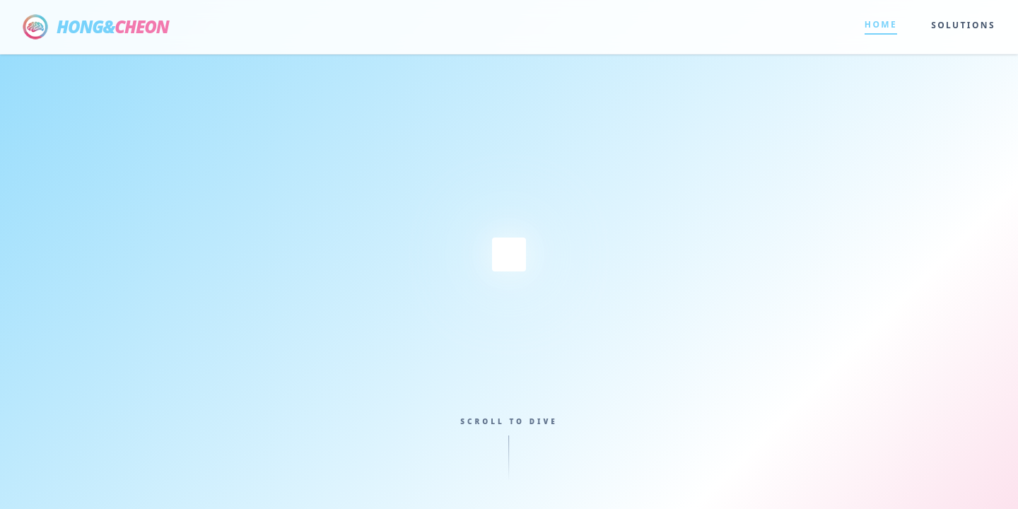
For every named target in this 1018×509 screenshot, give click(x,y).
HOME (881, 24)
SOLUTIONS (963, 25)
